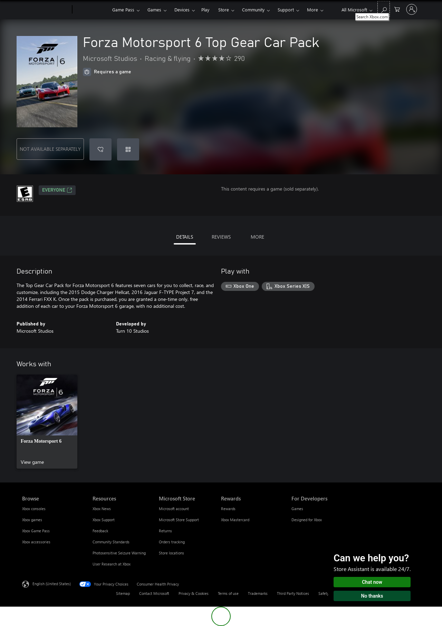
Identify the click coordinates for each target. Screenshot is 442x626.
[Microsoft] (45, 9)
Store (223, 9)
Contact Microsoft (154, 593)
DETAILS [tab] (184, 236)
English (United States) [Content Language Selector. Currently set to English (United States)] (51, 583)
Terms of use (228, 593)
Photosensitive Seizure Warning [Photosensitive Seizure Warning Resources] (119, 553)
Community (253, 9)
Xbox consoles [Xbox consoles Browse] (34, 508)
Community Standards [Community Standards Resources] (111, 542)
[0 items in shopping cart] (397, 9)
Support (286, 9)
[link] (47, 422)
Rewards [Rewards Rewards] (228, 508)
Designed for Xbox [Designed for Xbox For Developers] (306, 519)
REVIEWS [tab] (221, 236)
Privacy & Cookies (194, 593)
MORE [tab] (257, 236)
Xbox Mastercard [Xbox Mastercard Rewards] (235, 519)
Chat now (372, 582)
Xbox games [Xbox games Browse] (32, 519)
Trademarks (258, 593)
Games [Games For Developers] (297, 508)
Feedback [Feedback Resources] (100, 530)
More (312, 9)
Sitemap (123, 593)
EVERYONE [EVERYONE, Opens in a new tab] (57, 190)
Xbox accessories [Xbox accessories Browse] (36, 542)
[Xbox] (91, 9)
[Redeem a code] (128, 149)
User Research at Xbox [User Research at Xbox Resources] (112, 564)
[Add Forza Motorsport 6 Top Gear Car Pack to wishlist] (100, 149)
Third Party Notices (293, 593)
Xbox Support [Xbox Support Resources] (104, 519)
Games (154, 9)
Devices (182, 9)
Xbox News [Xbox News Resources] (102, 508)
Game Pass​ (123, 9)
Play (205, 9)
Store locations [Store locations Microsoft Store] (171, 553)
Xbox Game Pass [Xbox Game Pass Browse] (36, 530)
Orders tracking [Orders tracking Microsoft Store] (172, 542)
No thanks (372, 596)
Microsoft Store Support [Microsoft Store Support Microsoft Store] (179, 519)
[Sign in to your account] (411, 9)
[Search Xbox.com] (383, 9)
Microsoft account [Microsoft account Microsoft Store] (174, 508)
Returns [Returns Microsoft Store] (165, 530)
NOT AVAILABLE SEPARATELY (50, 149)
